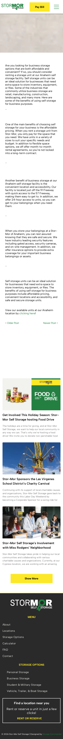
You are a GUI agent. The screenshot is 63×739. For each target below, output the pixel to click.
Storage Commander (52, 734)
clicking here (27, 313)
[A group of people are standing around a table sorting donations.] (31, 522)
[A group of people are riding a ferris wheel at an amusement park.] (31, 458)
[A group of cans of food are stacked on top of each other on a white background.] (31, 394)
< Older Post (12, 323)
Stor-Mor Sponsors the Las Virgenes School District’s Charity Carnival (28, 481)
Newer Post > (50, 323)
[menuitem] (31, 624)
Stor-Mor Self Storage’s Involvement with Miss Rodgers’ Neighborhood (28, 545)
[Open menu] (56, 6)
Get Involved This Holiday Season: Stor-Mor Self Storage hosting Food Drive (31, 417)
